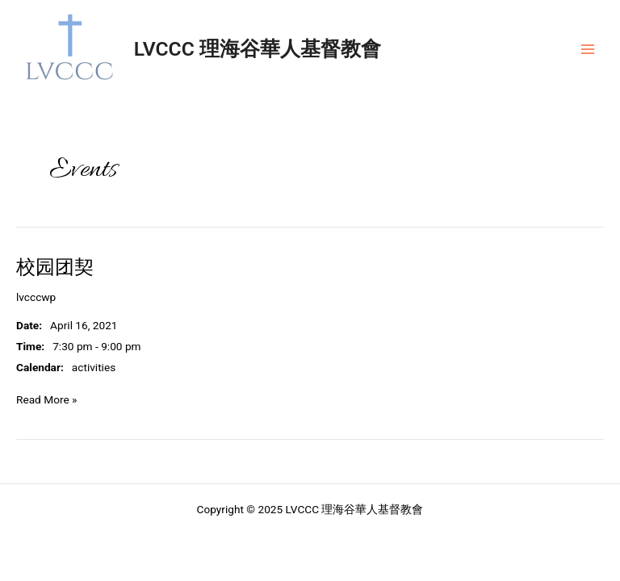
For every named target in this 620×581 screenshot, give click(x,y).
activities (93, 367)
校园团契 (55, 267)
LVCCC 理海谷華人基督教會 (257, 49)
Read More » (47, 398)
